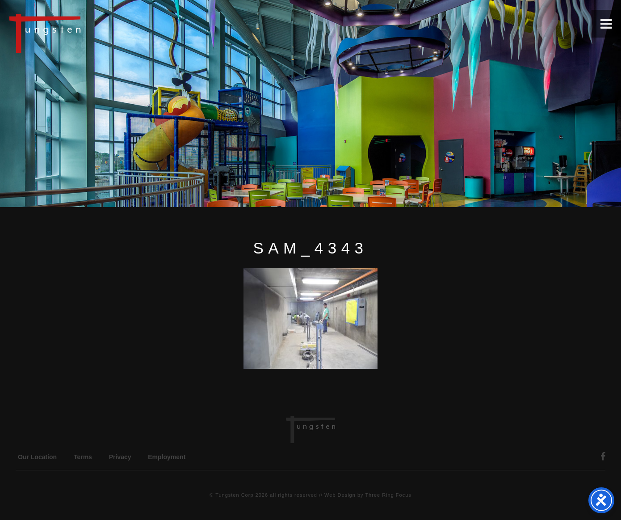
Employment (166, 457)
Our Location (37, 457)
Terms (83, 457)
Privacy (120, 457)
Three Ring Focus (388, 495)
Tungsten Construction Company (76, 33)
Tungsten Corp (234, 495)
